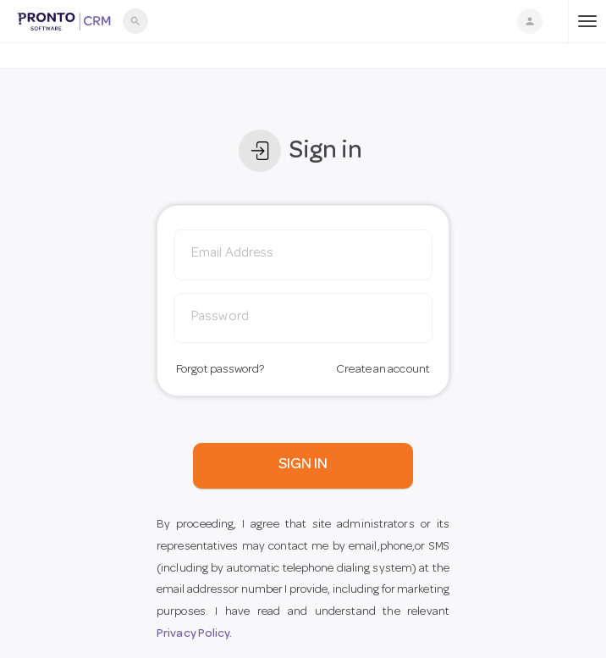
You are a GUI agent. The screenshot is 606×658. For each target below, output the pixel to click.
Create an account (383, 370)
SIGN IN (303, 465)
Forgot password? (220, 370)
